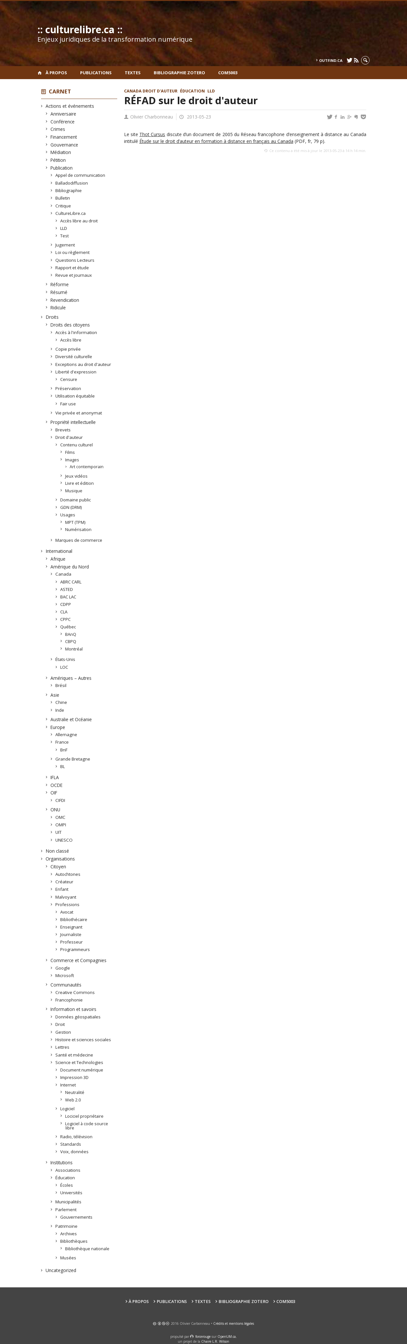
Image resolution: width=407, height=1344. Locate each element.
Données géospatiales (78, 1017)
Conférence (63, 122)
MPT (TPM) (75, 522)
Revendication (65, 300)
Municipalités (68, 1202)
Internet (68, 1085)
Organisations (60, 859)
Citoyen (58, 866)
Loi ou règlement (73, 252)
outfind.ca (331, 60)
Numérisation (78, 529)
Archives (69, 1234)
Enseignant (71, 927)
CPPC (66, 619)
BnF (64, 750)
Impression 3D (75, 1077)
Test (65, 236)
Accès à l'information (76, 332)
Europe (58, 727)
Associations (68, 1170)
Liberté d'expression (76, 372)
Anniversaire (63, 114)
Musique (73, 491)
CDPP (66, 604)
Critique (63, 206)
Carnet (60, 91)
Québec (68, 627)
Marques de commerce (79, 540)
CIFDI (60, 800)
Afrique (58, 559)
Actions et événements (70, 106)
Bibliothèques (74, 1241)
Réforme (60, 284)
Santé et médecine (74, 1055)
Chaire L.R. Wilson (215, 1341)
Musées (68, 1258)
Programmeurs (75, 949)
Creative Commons (75, 992)
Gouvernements (76, 1217)
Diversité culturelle (74, 356)
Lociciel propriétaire (84, 1116)
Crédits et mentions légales (233, 1323)
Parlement (66, 1209)
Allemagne (66, 734)
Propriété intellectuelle (73, 422)
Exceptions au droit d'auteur (83, 364)
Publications (96, 73)
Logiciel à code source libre (86, 1126)
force (203, 1336)
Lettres (62, 1047)
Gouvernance (64, 145)
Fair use (68, 404)
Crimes (58, 129)
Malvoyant (66, 897)
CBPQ (70, 641)
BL (63, 766)
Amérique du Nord (70, 567)
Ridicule (58, 307)
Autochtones (68, 874)
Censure (69, 379)
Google (63, 968)
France (62, 742)
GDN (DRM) (71, 507)
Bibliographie (69, 190)
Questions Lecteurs (75, 260)
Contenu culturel (77, 445)
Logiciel (68, 1109)
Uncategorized (61, 1270)
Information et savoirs (73, 1009)
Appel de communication (80, 175)
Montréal (74, 649)
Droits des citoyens (70, 325)
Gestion (63, 1032)
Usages (68, 515)
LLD (64, 228)
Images (72, 460)
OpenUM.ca (227, 1336)
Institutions (62, 1162)
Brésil (61, 685)
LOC (64, 667)
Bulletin (63, 198)
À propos (56, 73)
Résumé (59, 292)
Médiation (61, 152)
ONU (55, 809)
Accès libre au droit (79, 221)
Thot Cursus (152, 134)
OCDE (57, 785)
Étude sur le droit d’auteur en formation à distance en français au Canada (216, 141)
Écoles (67, 1185)
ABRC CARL (71, 582)
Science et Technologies (79, 1062)
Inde (60, 710)
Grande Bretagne (73, 759)
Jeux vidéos (76, 476)
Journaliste (71, 934)
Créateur (64, 882)
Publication (62, 168)
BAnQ (70, 634)
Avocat (67, 912)
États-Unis (65, 659)
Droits (52, 317)
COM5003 (227, 73)
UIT (59, 832)
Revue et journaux (74, 275)
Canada (63, 574)
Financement (64, 137)
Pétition (58, 160)
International (59, 551)
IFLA (55, 777)
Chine (61, 702)
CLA (64, 612)
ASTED (67, 589)
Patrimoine (66, 1226)
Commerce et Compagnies (78, 960)
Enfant (62, 889)
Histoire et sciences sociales (83, 1040)
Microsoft (65, 975)
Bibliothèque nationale (87, 1249)
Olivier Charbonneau (151, 117)
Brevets (63, 430)
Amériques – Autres (71, 678)
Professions (67, 904)
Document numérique (82, 1070)
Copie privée (68, 349)
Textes (133, 73)
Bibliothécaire (74, 919)
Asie (55, 695)
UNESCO (64, 840)
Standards (71, 1144)
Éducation (65, 1178)
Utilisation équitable (75, 396)
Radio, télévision (76, 1137)
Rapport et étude (72, 268)
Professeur (72, 942)
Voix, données (75, 1152)
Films (70, 452)
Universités (71, 1193)
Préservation (68, 388)
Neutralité (74, 1092)
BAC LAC (68, 597)
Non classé (57, 851)
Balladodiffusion (72, 183)
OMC (60, 817)
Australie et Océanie (71, 719)
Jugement (65, 245)
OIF (54, 793)
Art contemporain (87, 466)
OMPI (61, 825)
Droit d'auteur (69, 437)
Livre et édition (79, 483)
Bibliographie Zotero (179, 73)
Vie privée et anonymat (79, 413)
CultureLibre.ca (71, 213)
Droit (60, 1024)
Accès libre (71, 340)
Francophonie (69, 1000)
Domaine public (76, 500)
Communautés (66, 985)
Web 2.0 (73, 1100)
